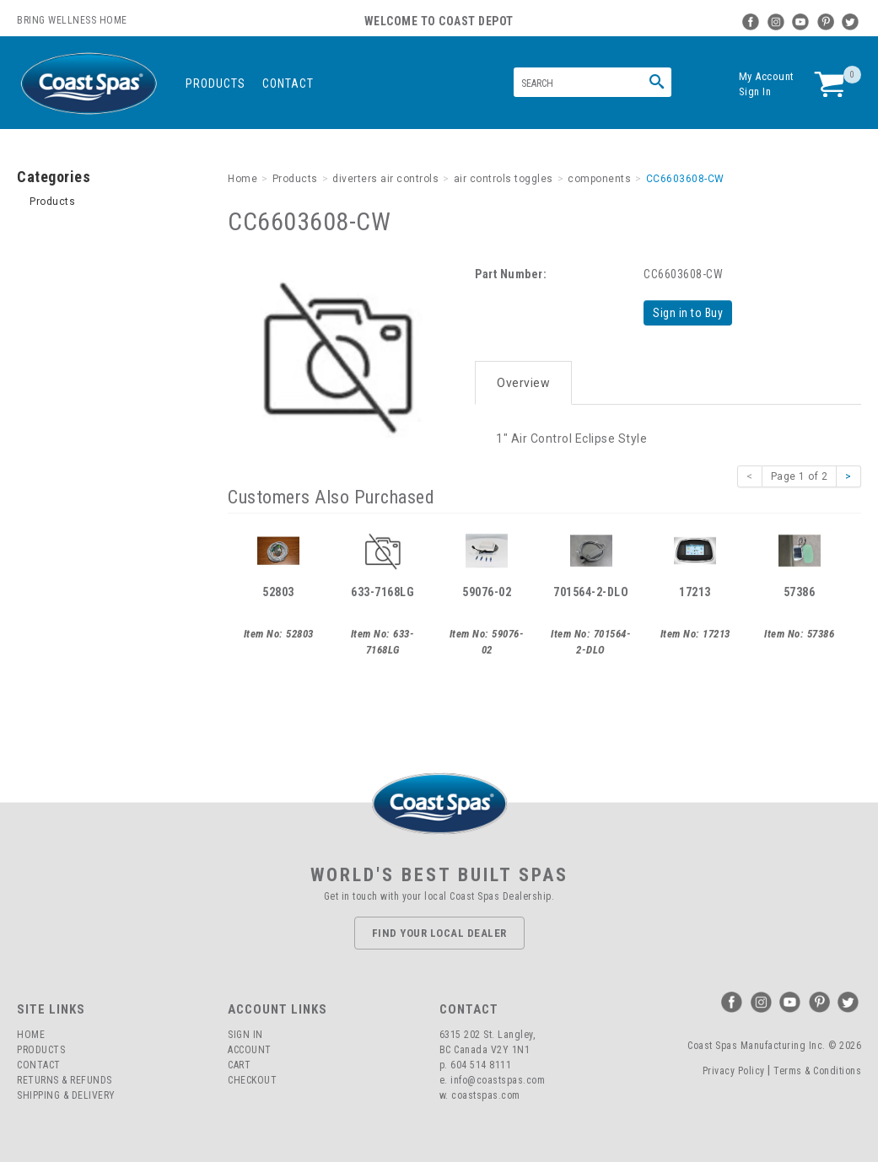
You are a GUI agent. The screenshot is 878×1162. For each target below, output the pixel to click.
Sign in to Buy (689, 313)
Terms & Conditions (817, 1069)
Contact (288, 83)
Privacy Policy (734, 1069)
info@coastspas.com (497, 1079)
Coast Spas (88, 84)
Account (250, 1049)
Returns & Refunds (64, 1079)
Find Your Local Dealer (439, 931)
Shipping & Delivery (66, 1094)
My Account (767, 76)
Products (215, 83)
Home (31, 1034)
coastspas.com (485, 1094)
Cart (239, 1064)
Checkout (252, 1079)
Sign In (755, 91)
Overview (523, 381)
